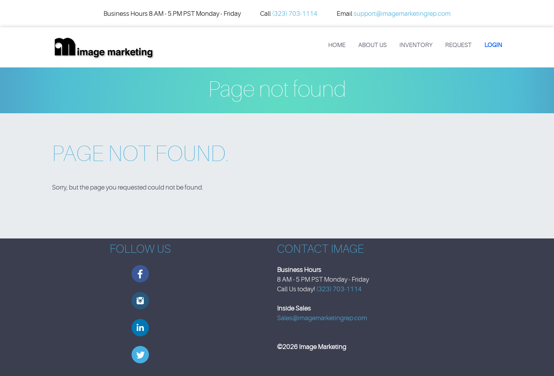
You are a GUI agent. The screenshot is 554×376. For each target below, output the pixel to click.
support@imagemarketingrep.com (402, 13)
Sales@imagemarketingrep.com (322, 318)
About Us (372, 45)
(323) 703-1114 (294, 13)
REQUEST (458, 45)
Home (336, 45)
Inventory (415, 45)
